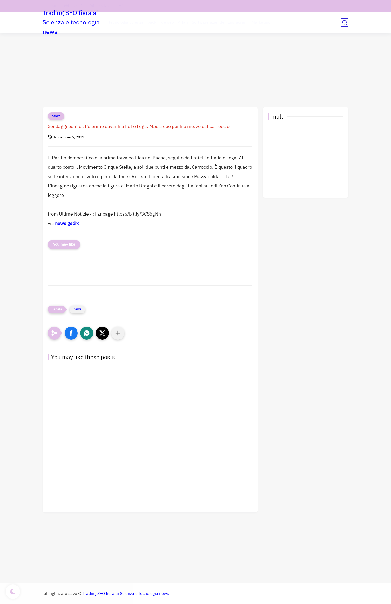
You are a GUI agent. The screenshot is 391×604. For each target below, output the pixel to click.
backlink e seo (160, 22)
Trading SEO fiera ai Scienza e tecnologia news (71, 22)
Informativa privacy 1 (106, 6)
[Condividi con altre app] (117, 333)
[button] (71, 333)
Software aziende (208, 22)
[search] (344, 22)
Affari (183, 22)
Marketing (261, 22)
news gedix (67, 223)
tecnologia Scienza (126, 22)
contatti (51, 6)
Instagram (238, 22)
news (56, 116)
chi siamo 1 (73, 6)
